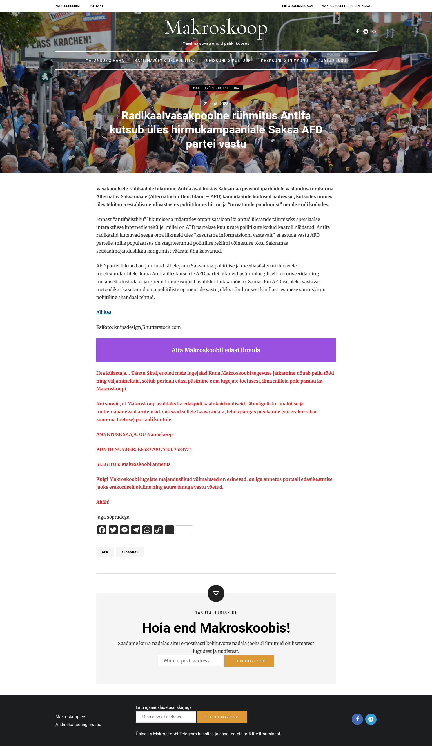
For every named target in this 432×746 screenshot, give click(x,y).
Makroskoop (216, 27)
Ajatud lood (332, 60)
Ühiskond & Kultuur (228, 60)
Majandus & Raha (105, 60)
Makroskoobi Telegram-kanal (347, 6)
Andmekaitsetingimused (78, 724)
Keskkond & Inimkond (284, 60)
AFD (105, 551)
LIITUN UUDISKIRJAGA (249, 667)
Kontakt (96, 6)
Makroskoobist (68, 6)
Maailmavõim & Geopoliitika (165, 60)
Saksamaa (130, 551)
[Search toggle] (374, 31)
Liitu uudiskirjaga (297, 6)
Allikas (103, 312)
